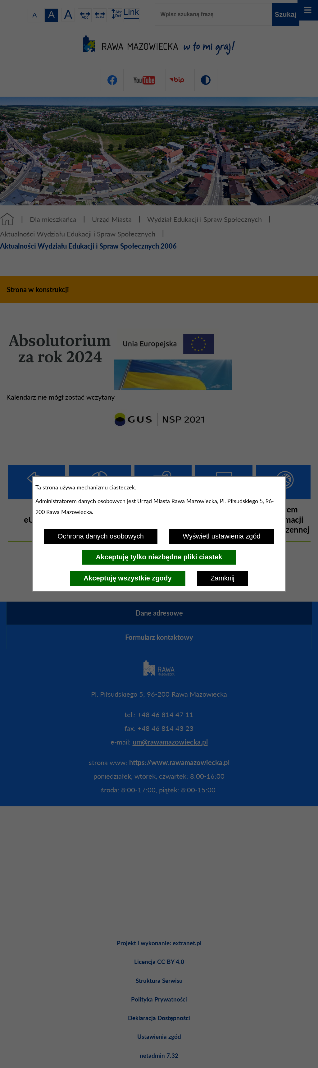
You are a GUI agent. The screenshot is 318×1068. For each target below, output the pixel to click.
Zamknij (222, 578)
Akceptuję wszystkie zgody (128, 578)
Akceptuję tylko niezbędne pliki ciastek (159, 557)
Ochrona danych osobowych (100, 536)
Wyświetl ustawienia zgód (221, 536)
